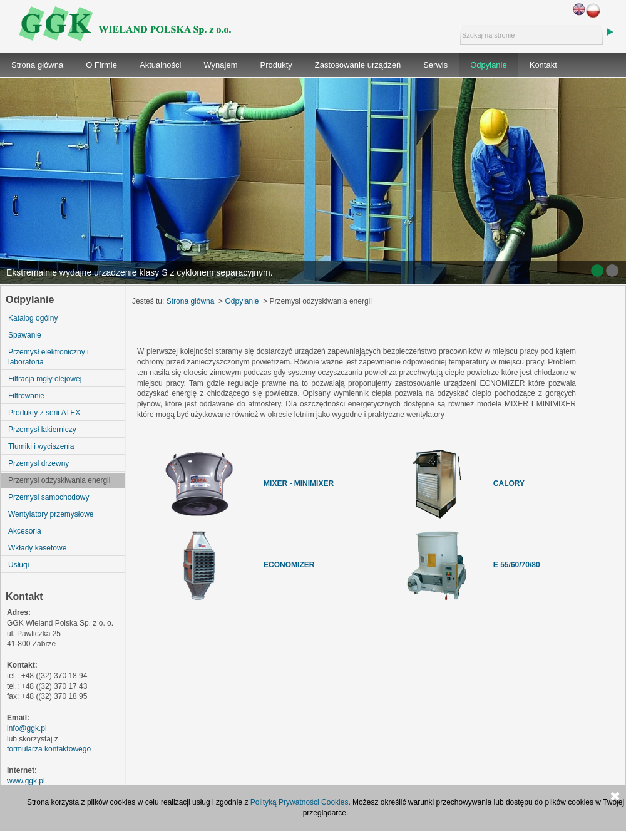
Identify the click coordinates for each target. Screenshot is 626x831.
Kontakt (543, 65)
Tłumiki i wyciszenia (41, 446)
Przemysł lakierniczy (42, 429)
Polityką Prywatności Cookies (299, 802)
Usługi (18, 564)
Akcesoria (24, 531)
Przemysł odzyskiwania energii (59, 480)
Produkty (276, 65)
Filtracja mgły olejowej (44, 378)
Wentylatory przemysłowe (51, 514)
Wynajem (220, 65)
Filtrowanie (26, 395)
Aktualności (160, 65)
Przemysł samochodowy (48, 497)
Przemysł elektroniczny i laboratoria (48, 357)
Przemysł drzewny (38, 463)
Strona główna (37, 65)
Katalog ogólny (33, 318)
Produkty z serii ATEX (44, 412)
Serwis (435, 65)
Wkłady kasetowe (37, 548)
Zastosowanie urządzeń (358, 65)
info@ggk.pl (27, 728)
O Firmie (101, 65)
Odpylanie (488, 65)
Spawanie (24, 335)
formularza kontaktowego (49, 749)
